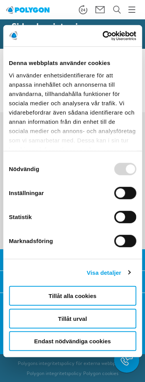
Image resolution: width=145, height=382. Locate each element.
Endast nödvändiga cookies (72, 341)
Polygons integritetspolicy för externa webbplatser (73, 363)
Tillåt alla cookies (73, 296)
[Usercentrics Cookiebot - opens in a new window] (103, 36)
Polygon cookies (100, 373)
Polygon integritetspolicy (54, 373)
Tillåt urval (72, 318)
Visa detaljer (104, 272)
